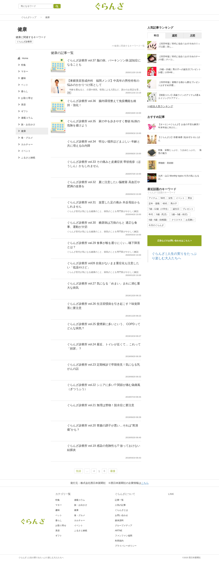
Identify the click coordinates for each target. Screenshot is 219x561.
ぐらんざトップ (28, 17)
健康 (76, 510)
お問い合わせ (121, 515)
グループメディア (123, 525)
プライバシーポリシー (126, 546)
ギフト (58, 535)
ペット (58, 515)
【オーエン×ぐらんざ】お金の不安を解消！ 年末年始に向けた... (179, 126)
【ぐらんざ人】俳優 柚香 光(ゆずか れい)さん (179, 139)
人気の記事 (120, 505)
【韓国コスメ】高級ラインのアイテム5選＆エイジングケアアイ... (179, 96)
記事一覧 (119, 500)
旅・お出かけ (80, 505)
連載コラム (79, 500)
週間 (174, 35)
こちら (145, 483)
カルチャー (79, 520)
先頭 (78, 471)
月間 (192, 35)
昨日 (156, 35)
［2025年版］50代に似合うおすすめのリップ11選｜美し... (179, 45)
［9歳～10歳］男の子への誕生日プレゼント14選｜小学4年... (179, 71)
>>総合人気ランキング (160, 106)
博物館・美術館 (165, 163)
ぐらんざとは (121, 510)
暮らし (58, 520)
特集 (57, 500)
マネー (58, 505)
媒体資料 (119, 520)
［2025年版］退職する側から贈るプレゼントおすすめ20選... (179, 84)
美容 (57, 530)
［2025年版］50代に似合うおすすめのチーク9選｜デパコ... (179, 58)
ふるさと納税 (80, 530)
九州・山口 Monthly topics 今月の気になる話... (178, 177)
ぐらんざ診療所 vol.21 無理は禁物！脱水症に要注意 (100, 405)
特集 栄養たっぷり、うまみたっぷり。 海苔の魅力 (180, 151)
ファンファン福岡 (123, 535)
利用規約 (119, 540)
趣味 (57, 510)
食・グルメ (79, 515)
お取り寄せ (60, 525)
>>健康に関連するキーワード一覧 (128, 46)
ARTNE (118, 530)
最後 (112, 471)
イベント (78, 525)
